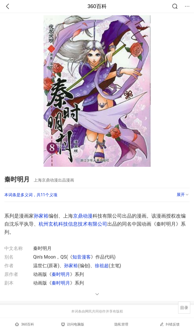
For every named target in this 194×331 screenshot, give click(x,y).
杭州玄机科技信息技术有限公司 (73, 224)
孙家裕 (41, 216)
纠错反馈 (170, 324)
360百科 (96, 6)
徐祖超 (102, 265)
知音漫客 (81, 257)
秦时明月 (61, 274)
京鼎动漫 (83, 216)
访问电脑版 (72, 324)
